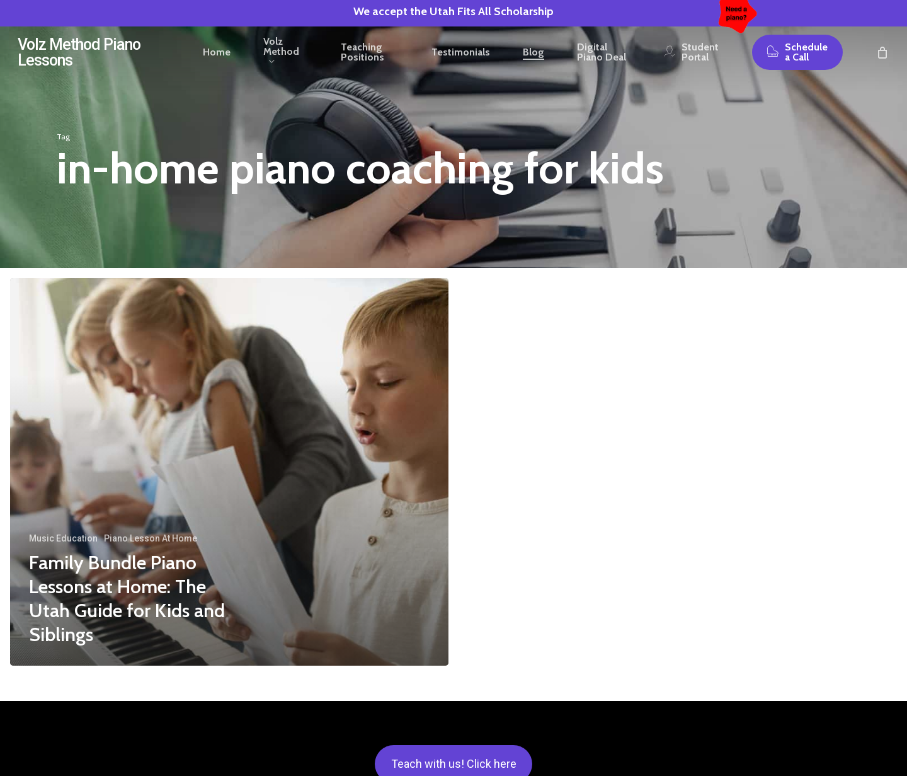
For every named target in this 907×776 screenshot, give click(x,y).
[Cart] (882, 64)
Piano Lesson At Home (150, 538)
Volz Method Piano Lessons (79, 63)
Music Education (63, 538)
